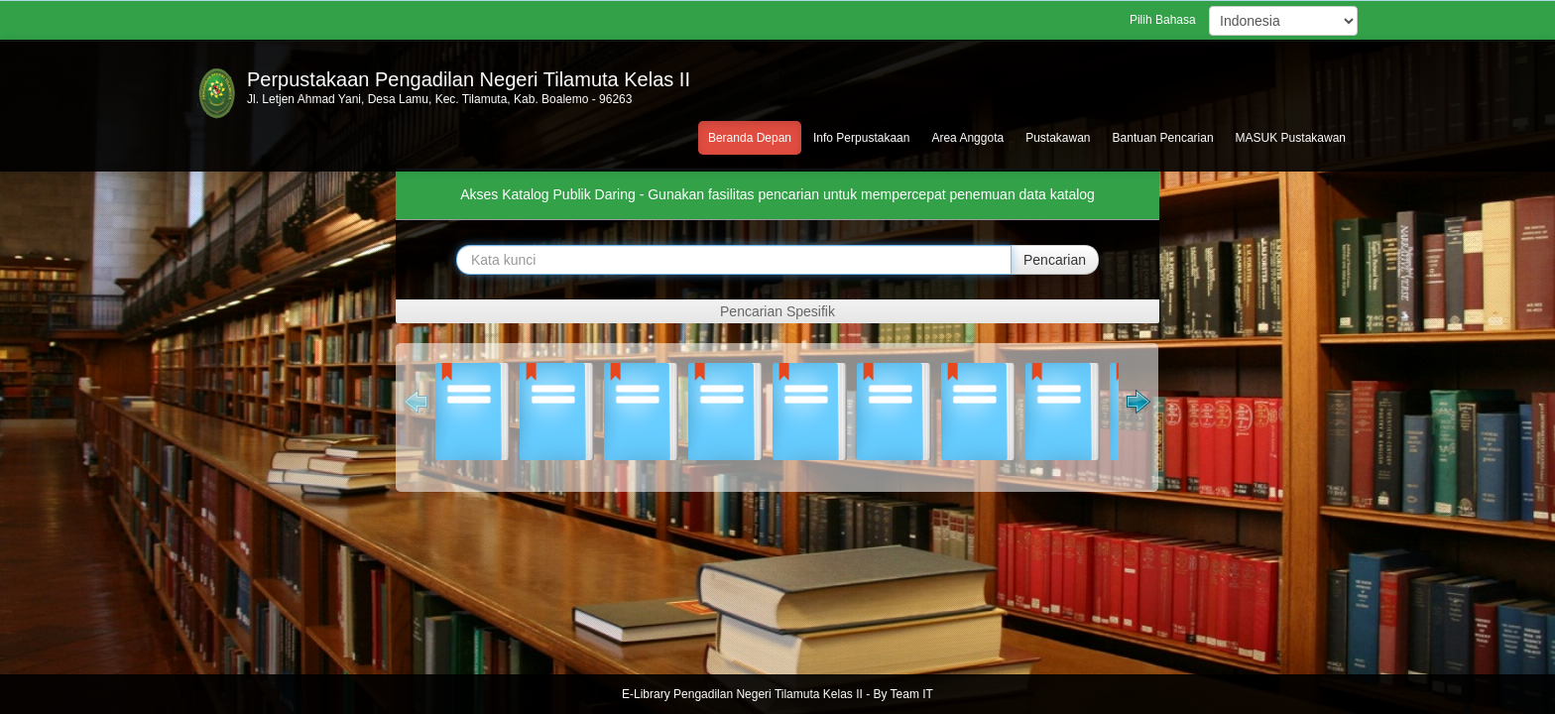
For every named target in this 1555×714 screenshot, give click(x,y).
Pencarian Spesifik (777, 311)
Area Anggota (967, 138)
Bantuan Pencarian (1163, 138)
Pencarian (1054, 260)
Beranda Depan (749, 138)
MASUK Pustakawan (1291, 138)
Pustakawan (1057, 138)
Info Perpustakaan (861, 138)
